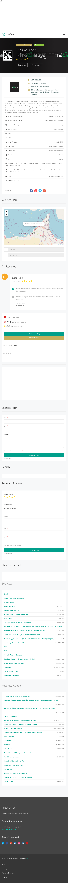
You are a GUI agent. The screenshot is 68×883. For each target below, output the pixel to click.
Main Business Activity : (34, 121)
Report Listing (34, 338)
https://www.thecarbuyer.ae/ (40, 87)
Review (6, 517)
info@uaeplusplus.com (9, 830)
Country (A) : (34, 151)
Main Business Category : (34, 116)
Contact (5, 877)
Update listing (35, 334)
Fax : (8, 134)
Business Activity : (34, 125)
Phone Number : (34, 129)
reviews (18, 326)
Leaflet (55, 244)
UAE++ (28, 859)
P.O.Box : (9, 138)
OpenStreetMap (61, 244)
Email (6, 426)
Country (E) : (34, 146)
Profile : (33, 107)
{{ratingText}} (8, 504)
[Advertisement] (34, 16)
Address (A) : (34, 171)
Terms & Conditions (9, 873)
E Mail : (34, 176)
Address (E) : (33, 164)
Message (7, 434)
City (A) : (34, 159)
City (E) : (34, 155)
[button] (43, 223)
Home (4, 865)
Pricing (5, 869)
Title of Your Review (10, 508)
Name (6, 418)
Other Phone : (34, 142)
